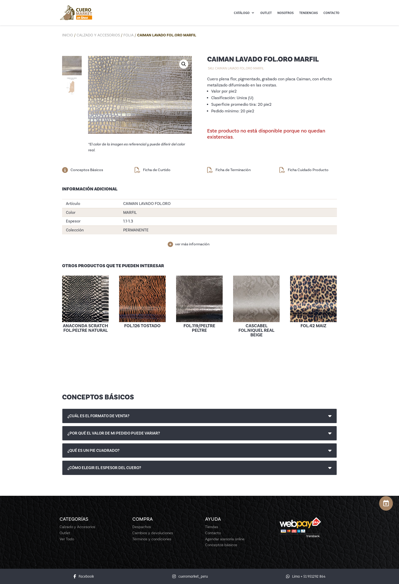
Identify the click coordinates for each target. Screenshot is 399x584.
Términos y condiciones (151, 539)
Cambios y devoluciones (152, 533)
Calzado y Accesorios (98, 35)
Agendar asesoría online (225, 539)
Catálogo (242, 12)
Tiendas (211, 527)
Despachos (141, 527)
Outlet (266, 12)
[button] (183, 64)
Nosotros (285, 12)
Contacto (331, 12)
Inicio (67, 35)
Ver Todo (67, 539)
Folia (128, 35)
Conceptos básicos (221, 545)
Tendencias (308, 12)
